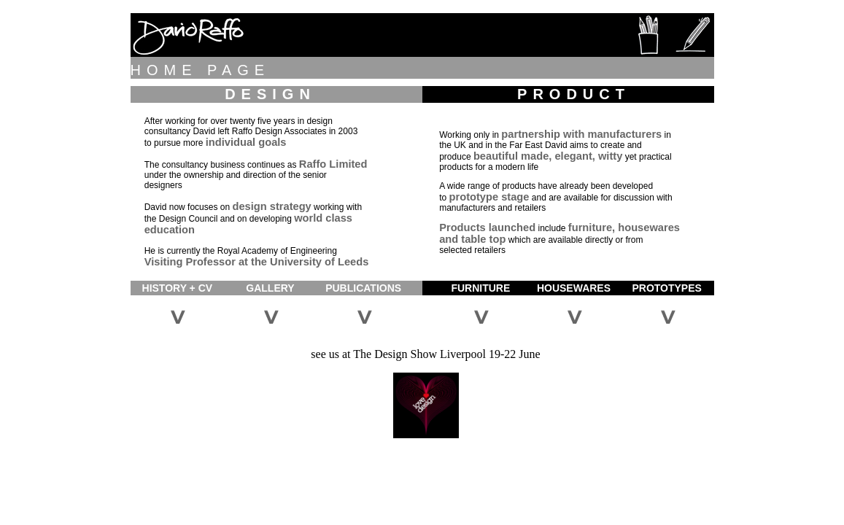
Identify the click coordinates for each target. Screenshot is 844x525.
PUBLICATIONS (363, 288)
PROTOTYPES (666, 288)
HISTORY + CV (177, 288)
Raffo (312, 164)
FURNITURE (480, 288)
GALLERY (270, 288)
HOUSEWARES (574, 288)
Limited (348, 164)
